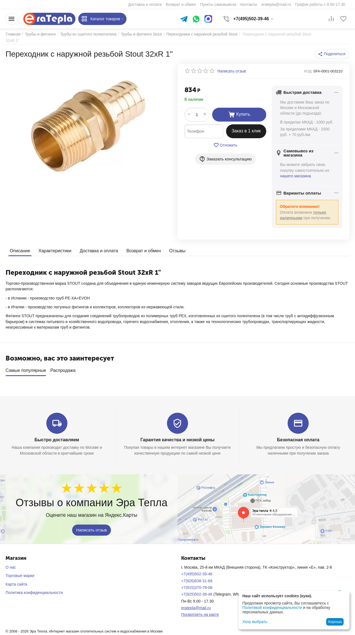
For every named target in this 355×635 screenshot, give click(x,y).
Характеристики (55, 250)
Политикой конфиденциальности (272, 607)
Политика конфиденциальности (34, 592)
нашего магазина (295, 176)
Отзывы (177, 250)
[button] (332, 54)
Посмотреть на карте (200, 614)
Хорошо (335, 621)
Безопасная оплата (298, 439)
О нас (11, 567)
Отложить (225, 145)
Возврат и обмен (143, 250)
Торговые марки (20, 575)
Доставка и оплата (99, 250)
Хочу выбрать (254, 621)
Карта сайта (16, 584)
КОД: (308, 71)
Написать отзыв (91, 529)
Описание (20, 250)
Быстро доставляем (56, 439)
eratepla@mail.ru (196, 608)
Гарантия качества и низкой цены (177, 439)
